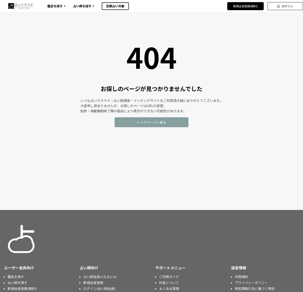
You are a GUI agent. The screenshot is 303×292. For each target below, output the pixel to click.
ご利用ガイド (169, 276)
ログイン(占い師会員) (99, 288)
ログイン (285, 6)
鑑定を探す (16, 276)
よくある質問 (169, 288)
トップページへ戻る (151, 122)
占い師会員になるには (99, 276)
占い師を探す (17, 282)
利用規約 (241, 276)
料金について (169, 282)
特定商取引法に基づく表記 (255, 288)
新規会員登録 (93, 282)
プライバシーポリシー (251, 282)
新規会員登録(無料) (245, 6)
